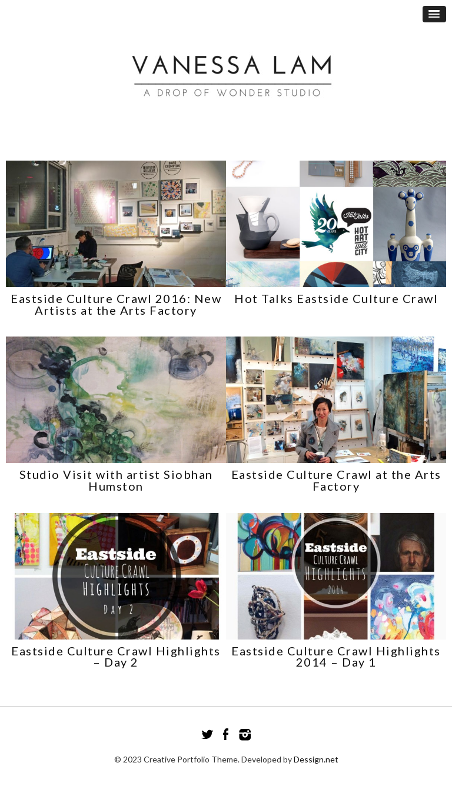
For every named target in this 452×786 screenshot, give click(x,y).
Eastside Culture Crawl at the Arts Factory (336, 480)
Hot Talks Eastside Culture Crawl (336, 298)
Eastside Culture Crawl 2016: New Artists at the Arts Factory (116, 304)
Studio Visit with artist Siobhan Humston (116, 480)
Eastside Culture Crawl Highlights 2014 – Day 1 (336, 657)
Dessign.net (316, 759)
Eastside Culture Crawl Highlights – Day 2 (116, 657)
